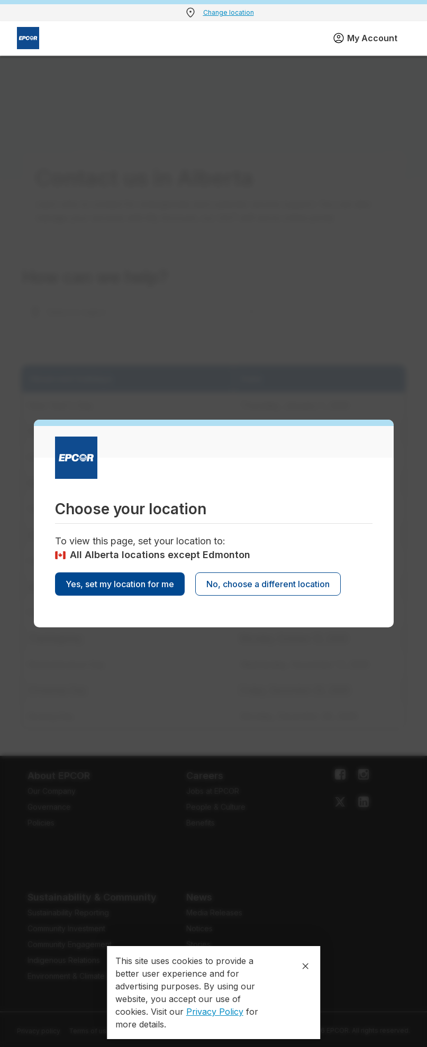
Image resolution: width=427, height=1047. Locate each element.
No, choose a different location (268, 584)
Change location (228, 12)
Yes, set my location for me (120, 584)
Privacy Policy (214, 1011)
